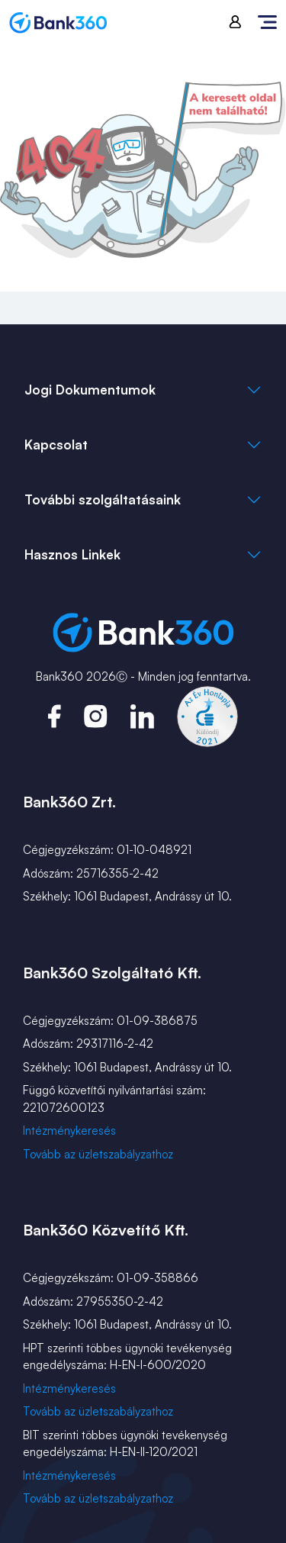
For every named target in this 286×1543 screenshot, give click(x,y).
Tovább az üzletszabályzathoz (98, 1154)
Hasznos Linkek (72, 554)
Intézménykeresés (69, 1130)
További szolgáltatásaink (102, 499)
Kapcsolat (56, 444)
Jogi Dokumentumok (90, 390)
